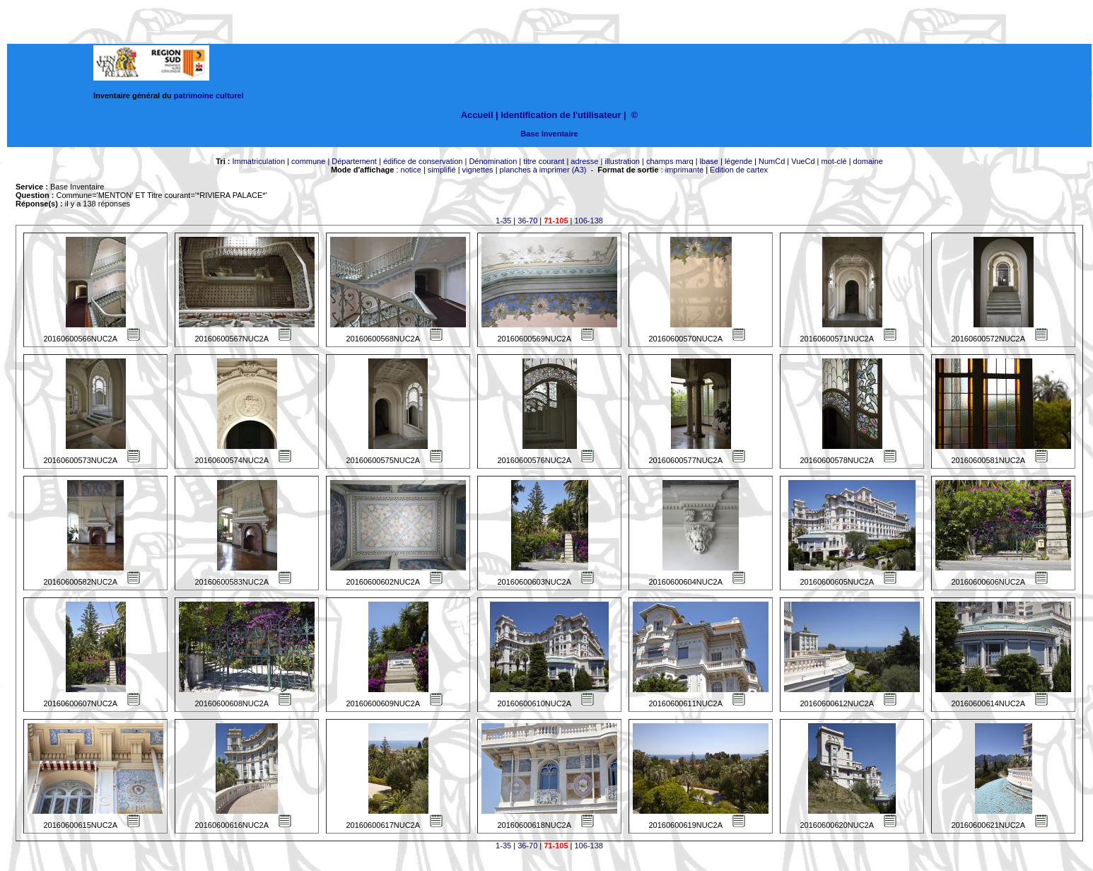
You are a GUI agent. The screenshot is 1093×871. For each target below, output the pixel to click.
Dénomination (493, 161)
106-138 (589, 220)
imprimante (684, 169)
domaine (868, 161)
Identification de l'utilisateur (561, 115)
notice (411, 169)
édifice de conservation (423, 161)
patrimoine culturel (209, 95)
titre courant (543, 161)
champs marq (670, 161)
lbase (709, 161)
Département (354, 161)
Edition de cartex (739, 169)
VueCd (802, 161)
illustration (622, 161)
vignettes (477, 169)
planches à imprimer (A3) (543, 169)
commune (308, 161)
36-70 (527, 220)
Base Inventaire (549, 133)
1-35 (503, 220)
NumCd (772, 161)
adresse (584, 161)
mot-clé (834, 161)
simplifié (442, 169)
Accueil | (479, 115)
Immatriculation (258, 161)
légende (738, 161)
